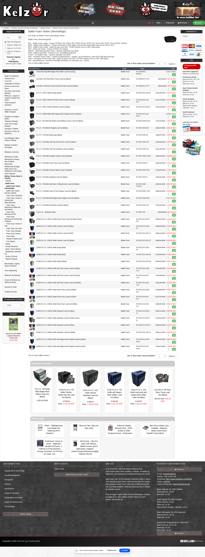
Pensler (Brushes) (11, 246)
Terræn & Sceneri (11, 256)
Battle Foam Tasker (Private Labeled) (12, 192)
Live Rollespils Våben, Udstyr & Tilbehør (12, 139)
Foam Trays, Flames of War (13, 225)
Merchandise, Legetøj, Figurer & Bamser (12, 265)
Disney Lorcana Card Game (12, 87)
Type (142, 69)
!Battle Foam (125, 72)
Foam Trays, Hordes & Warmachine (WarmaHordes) (13, 200)
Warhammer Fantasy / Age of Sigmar (12, 160)
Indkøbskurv (191, 31)
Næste (172, 64)
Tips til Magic (9, 506)
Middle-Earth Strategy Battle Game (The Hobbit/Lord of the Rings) (13, 169)
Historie (7, 484)
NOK (159, 23)
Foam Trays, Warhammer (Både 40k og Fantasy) (12, 207)
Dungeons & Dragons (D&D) (12, 118)
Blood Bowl (8, 164)
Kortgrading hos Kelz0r (13, 498)
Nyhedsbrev (9, 489)
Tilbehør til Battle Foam (13, 239)
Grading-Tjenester (11, 292)
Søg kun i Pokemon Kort (13, 52)
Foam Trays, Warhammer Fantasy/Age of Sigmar (13, 219)
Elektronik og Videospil (12, 275)
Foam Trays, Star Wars (13, 228)
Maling (7, 244)
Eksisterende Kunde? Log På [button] (77, 474)
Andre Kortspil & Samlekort (10, 104)
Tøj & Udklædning (11, 270)
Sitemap (199, 541)
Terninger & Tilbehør (11, 129)
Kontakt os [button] (179, 469)
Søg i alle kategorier (13, 42)
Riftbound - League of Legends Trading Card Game (12, 98)
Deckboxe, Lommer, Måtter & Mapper (11, 111)
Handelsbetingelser (12, 475)
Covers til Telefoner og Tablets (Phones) (12, 281)
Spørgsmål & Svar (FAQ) (14, 471)
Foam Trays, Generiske (13, 195)
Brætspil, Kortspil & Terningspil (11, 146)
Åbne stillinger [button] (25, 514)
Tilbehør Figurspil (11, 259)
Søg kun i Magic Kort (13, 45)
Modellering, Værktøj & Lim (13, 253)
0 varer (198, 23)
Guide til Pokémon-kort (13, 502)
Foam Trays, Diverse (12, 233)
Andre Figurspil (10, 174)
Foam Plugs (9, 236)
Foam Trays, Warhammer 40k (10, 213)
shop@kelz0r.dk (169, 474)
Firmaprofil (8, 480)
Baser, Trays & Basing (13, 249)
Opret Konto (59, 469)
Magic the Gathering (11, 76)
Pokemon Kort (9, 78)
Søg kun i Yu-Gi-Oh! (13, 48)
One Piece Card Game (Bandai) (12, 92)
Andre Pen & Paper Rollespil (11, 125)
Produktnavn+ (34, 69)
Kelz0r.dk (20, 541)
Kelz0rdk (166, 482)
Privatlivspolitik (33, 541)
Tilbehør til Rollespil (11, 121)
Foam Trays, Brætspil (13, 231)
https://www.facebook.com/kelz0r (179, 479)
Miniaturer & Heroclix (12, 152)
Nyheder (13, 314)
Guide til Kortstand (11, 493)
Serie (124, 69)
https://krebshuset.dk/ (181, 484)
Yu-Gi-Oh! (8, 81)
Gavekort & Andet (11, 287)
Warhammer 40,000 (11, 157)
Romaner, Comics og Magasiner (12, 132)
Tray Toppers (10, 241)
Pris (173, 69)
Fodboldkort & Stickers (12, 84)
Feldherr (8, 181)
